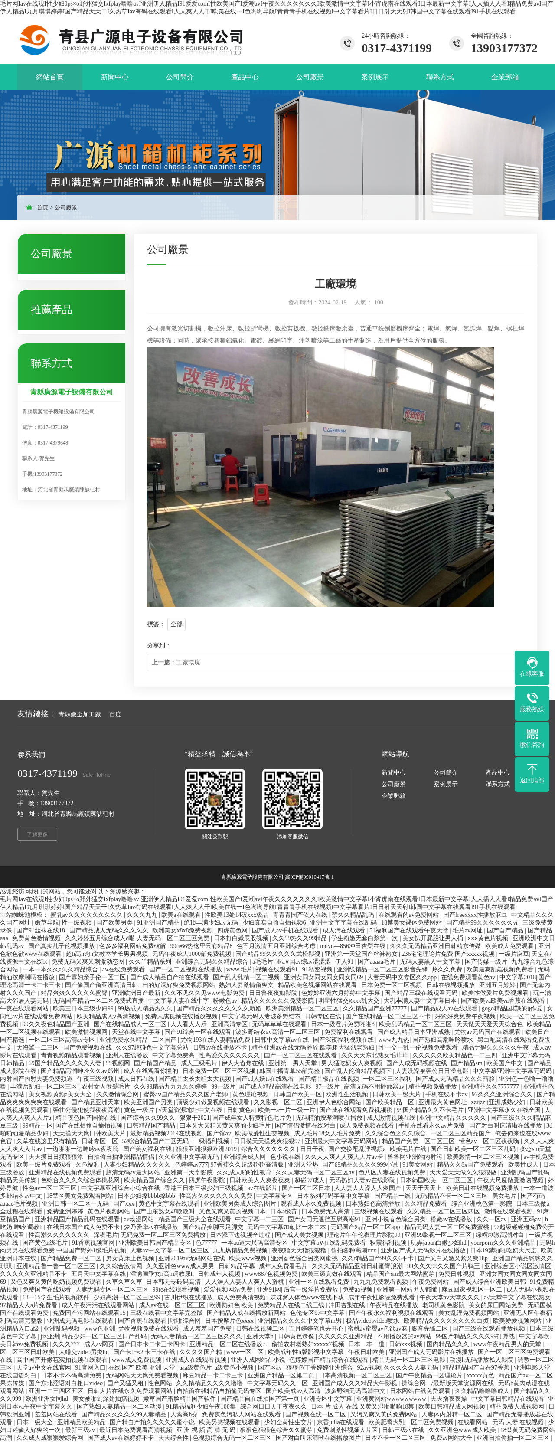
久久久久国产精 (202, 1352)
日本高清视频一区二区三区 (356, 1375)
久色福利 (88, 1164)
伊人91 (345, 961)
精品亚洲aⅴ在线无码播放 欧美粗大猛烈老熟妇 (313, 1047)
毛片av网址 (468, 930)
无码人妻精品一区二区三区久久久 (197, 1336)
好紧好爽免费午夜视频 (466, 1016)
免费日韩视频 (457, 1274)
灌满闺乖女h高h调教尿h (163, 1274)
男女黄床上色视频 (131, 1258)
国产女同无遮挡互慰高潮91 (325, 1219)
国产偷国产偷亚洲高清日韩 (102, 985)
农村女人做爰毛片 (107, 1086)
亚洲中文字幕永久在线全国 (505, 1110)
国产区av (271, 1367)
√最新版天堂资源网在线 (463, 1383)
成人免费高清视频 (242, 1297)
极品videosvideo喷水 (373, 1321)
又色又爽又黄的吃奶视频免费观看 (56, 1282)
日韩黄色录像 (297, 1336)
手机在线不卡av (447, 1094)
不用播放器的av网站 (405, 1336)
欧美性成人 (524, 1164)
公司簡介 (446, 772)
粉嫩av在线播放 (452, 1219)
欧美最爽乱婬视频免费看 (501, 969)
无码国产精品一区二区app (366, 1227)
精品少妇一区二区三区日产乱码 (105, 1336)
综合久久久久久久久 (269, 1149)
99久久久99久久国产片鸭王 (444, 1266)
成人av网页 (100, 1344)
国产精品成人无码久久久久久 (109, 930)
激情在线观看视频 (509, 1211)
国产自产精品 (506, 930)
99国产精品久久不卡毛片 (431, 1110)
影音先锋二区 (430, 1328)
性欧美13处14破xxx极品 (237, 915)
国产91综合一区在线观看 (198, 1032)
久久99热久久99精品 (300, 938)
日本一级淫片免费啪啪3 (343, 1024)
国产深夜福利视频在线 (344, 1040)
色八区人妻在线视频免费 (393, 1172)
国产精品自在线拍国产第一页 (260, 1399)
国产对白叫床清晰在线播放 (506, 1125)
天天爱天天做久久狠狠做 (464, 1172)
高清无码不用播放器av (375, 1086)
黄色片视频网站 (110, 1211)
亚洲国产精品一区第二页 (282, 1375)
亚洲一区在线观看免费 (319, 1282)
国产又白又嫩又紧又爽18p (454, 1258)
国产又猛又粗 (126, 1383)
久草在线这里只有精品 (47, 1141)
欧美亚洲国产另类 (149, 1102)
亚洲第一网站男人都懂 (407, 1289)
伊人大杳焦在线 (244, 1063)
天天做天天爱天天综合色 (490, 1024)
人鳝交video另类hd (85, 1352)
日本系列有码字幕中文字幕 (334, 1196)
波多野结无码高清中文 (356, 1391)
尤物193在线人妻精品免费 (216, 1040)
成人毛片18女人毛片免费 (328, 1133)
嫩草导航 (47, 922)
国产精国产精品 (156, 1063)
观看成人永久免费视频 (312, 1203)
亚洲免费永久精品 (124, 1040)
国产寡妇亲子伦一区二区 (93, 977)
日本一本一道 (367, 1344)
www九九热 (393, 1040)
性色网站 (161, 1383)
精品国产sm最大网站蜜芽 (401, 1274)
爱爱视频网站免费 (229, 1289)
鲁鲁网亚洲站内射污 (416, 1157)
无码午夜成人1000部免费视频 (192, 954)
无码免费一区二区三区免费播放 (164, 1235)
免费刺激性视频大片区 (348, 1430)
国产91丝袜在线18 (41, 930)
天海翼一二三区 (38, 1047)
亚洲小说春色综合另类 (396, 1219)
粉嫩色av (225, 1000)
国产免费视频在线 (88, 1047)
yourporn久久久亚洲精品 (503, 1242)
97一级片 (328, 1086)
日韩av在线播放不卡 (221, 1047)
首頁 (42, 207)
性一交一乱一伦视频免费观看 (419, 1047)
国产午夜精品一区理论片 (430, 1375)
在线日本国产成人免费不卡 (84, 1227)
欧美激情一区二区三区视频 (484, 1157)
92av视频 (369, 1367)
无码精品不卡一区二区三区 (452, 1196)
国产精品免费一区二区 (72, 1258)
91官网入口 (90, 1367)
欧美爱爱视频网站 (518, 1321)
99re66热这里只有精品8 (202, 946)
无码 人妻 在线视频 (518, 1422)
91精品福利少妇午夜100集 (202, 1406)
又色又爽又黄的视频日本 (233, 1211)
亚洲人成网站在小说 (259, 1360)
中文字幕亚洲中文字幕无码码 (513, 1071)
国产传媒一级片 (487, 961)
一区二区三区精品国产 (461, 1133)
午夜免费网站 (431, 1282)
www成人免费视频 (137, 1360)
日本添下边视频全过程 (241, 1235)
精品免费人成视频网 (518, 1406)
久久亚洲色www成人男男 (180, 1266)
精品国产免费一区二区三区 (419, 1141)
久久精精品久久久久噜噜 (210, 1383)
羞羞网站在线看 (57, 1414)
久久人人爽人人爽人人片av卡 (345, 1157)
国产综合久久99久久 (149, 1118)
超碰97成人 (310, 1180)
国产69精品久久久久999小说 (361, 1164)
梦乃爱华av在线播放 (152, 1227)
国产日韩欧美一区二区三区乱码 (474, 1149)
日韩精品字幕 (238, 1266)
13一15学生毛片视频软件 (57, 1297)
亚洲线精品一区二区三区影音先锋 (383, 969)
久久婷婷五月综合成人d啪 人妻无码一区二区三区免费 (138, 938)
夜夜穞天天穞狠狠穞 (300, 1250)
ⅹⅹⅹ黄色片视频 (488, 938)
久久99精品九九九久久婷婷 (171, 1086)
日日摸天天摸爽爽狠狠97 (268, 1141)
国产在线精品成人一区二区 (131, 1024)
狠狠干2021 (195, 1118)
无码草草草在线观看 (280, 1024)
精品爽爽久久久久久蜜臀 (75, 993)
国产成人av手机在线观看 (286, 930)
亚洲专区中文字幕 (329, 1399)
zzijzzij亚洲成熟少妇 (499, 1102)
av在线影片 (263, 1188)
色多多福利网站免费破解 (133, 946)
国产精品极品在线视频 (329, 1079)
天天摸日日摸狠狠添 (57, 1157)
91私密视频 (318, 969)
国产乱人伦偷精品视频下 (358, 1071)
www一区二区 (245, 1352)
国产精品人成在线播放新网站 (247, 1313)
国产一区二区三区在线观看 (301, 1055)
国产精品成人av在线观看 (445, 1008)
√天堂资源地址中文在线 (191, 1110)
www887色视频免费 (272, 1274)
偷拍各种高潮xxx (354, 1250)
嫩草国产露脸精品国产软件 (180, 1399)
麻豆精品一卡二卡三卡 (214, 1375)
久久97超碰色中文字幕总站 (153, 1047)
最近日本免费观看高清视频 (136, 1430)
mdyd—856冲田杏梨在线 (353, 946)
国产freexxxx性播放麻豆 (476, 915)
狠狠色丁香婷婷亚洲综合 (320, 1367)
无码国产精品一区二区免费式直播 (99, 1000)
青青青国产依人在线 (301, 915)
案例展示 (446, 784)
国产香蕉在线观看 (143, 1321)
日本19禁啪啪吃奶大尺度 (504, 1250)
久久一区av (492, 1219)
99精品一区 (38, 1125)
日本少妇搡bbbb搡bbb (147, 1196)
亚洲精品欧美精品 (82, 1422)
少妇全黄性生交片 (289, 1422)
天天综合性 (174, 1438)
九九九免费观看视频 (381, 1282)
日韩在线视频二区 (261, 1328)
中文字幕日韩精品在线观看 (508, 1399)
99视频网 (119, 1063)
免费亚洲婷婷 (66, 1211)
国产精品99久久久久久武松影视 (278, 954)
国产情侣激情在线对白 (306, 1125)
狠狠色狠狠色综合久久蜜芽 (277, 1430)
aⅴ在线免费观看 (124, 969)
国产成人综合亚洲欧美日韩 (490, 1282)
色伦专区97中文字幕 (318, 1313)
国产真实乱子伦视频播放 (62, 946)
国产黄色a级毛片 (46, 1242)
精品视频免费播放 (433, 1086)
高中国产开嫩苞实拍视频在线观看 (62, 1360)
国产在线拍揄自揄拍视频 (90, 1125)
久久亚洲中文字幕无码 (189, 1157)
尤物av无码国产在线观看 (488, 1032)
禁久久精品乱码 (354, 915)
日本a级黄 (284, 1211)
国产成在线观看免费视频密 (357, 1110)
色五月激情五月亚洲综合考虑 (277, 946)
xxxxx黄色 (481, 1375)
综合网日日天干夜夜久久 (274, 1406)
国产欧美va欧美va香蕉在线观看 (504, 1000)
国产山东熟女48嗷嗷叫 (165, 1211)
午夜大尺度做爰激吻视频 (511, 1180)
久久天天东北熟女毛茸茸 (375, 1055)
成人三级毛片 (200, 1063)
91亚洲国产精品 (159, 922)
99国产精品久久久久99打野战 (476, 1336)
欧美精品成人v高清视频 (109, 1016)
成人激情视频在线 (392, 1118)
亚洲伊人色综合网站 (335, 1102)
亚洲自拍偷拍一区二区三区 (514, 1438)
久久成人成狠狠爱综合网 (50, 1438)
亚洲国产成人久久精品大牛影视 (355, 1383)
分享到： (159, 645)
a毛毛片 (262, 961)
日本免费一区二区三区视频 (220, 1071)
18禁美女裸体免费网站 (412, 922)
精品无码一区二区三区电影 (409, 1360)
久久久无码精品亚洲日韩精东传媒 (436, 946)
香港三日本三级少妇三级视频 (204, 1188)
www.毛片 (239, 969)
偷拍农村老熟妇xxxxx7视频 (308, 1344)
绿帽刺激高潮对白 (501, 1235)
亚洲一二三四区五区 (57, 1391)
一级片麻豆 (514, 954)
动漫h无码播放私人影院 (482, 1360)
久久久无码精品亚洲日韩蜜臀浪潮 (358, 1266)
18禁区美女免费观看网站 (80, 1196)
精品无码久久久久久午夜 (496, 1047)
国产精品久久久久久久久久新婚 (219, 1008)
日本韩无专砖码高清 (174, 1282)
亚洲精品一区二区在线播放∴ (229, 1344)
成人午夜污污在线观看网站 (99, 1305)
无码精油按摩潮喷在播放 (330, 1118)
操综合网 (415, 1383)
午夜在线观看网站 (25, 1008)
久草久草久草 (125, 1282)
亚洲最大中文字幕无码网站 (342, 1141)
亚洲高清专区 (230, 1024)
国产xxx (124, 1203)
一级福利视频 (212, 1141)
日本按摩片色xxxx (230, 1321)
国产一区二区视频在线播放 (186, 969)
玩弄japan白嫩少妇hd (439, 1242)
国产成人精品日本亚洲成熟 (414, 1032)
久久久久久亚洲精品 (346, 1336)
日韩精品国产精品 (152, 1125)
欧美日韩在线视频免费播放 (483, 1188)
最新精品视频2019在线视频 (167, 1133)
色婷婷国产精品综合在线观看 (329, 1360)
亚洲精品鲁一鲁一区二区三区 (56, 1266)
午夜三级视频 (96, 1079)
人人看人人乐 (189, 1024)
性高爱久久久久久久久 (230, 1055)
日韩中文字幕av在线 (282, 1040)
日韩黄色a (241, 1110)
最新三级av (81, 1430)
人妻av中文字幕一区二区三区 (170, 1250)
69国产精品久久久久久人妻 (66, 1063)
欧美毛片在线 (409, 1149)
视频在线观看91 (277, 969)
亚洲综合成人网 (245, 1157)
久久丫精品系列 (151, 961)
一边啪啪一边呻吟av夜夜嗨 (83, 1149)
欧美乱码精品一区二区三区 (416, 1024)
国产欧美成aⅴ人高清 (294, 1391)
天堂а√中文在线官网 (44, 1367)
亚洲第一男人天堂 (293, 1063)
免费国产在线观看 (48, 1289)
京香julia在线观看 (341, 1422)
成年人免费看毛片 (284, 1266)
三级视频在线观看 (379, 1211)
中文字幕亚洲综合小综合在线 (121, 1188)
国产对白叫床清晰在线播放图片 (319, 1438)
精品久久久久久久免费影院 (278, 1000)
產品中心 (498, 772)
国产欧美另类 (115, 922)
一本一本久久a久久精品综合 (61, 969)
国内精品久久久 (449, 1344)
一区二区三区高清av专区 (63, 1040)
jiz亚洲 (50, 1336)
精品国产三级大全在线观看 (195, 1219)
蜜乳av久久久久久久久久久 (87, 915)
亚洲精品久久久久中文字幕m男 (300, 1321)
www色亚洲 (99, 1328)
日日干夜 (313, 1149)
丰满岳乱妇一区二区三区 (44, 1086)
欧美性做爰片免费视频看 (496, 993)
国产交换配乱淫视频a (357, 1149)
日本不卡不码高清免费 (72, 1375)
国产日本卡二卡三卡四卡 (152, 1344)
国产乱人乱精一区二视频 (247, 977)
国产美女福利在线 (148, 1149)
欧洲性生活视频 (348, 1094)
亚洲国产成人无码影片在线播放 (424, 1250)
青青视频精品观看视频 (72, 1055)
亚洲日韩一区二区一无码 (76, 1203)
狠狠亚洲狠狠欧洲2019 (207, 1149)
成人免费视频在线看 (368, 1125)
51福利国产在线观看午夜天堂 (409, 930)
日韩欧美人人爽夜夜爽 (260, 1180)
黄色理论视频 (251, 1094)
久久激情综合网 (118, 1094)
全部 (176, 624)
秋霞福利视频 (389, 1242)
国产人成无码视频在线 (417, 1063)
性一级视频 (78, 922)
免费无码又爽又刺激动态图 (89, 961)
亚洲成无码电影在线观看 (81, 1321)
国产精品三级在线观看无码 (422, 993)
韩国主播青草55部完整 (290, 1071)
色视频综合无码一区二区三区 (233, 1438)
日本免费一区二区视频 (392, 985)
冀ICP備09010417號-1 (309, 877)
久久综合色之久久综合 (396, 1133)
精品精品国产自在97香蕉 (477, 1367)
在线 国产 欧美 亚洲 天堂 (142, 1367)
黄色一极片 (140, 1110)
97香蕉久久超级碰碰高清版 (248, 1164)
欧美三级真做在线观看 (332, 1274)
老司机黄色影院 (444, 1305)
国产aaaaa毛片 (377, 961)
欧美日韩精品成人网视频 (452, 1406)
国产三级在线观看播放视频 (489, 1328)
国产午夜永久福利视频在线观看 (392, 1313)
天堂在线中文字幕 (137, 1032)
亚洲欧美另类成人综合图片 (240, 1203)
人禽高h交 (184, 1414)
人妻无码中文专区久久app (402, 977)
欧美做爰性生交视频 (263, 1133)
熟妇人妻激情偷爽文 (247, 985)
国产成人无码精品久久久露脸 (456, 1079)
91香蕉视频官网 (94, 1242)
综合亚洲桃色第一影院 (482, 1203)
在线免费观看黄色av (469, 977)
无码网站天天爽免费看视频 (143, 1375)
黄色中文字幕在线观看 (170, 1203)
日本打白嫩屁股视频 (242, 938)
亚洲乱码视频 (62, 1328)
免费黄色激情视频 (37, 938)
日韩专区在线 (324, 1016)
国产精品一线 (393, 1196)
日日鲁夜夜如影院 (274, 993)
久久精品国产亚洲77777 (375, 1008)
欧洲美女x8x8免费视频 (183, 930)
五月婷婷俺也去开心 (317, 1328)
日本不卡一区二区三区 (396, 1438)
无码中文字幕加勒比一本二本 (287, 1227)
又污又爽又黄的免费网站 (384, 1414)
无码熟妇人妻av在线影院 (363, 1180)
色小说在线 (286, 1157)
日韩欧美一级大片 (397, 1094)
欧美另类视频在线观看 (230, 1422)
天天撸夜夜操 (450, 1399)
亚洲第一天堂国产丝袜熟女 (362, 954)
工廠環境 (176, 662)
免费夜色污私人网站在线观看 (242, 1414)
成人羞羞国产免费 (208, 1328)
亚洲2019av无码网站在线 (192, 1258)
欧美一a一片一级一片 (287, 1110)
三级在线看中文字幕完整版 (167, 1313)
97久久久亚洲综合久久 (503, 1094)
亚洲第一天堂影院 (189, 1172)
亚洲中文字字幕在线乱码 (344, 922)
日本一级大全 (35, 1422)
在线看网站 (473, 1422)
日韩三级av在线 (404, 1430)
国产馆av (219, 1133)
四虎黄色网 (233, 930)
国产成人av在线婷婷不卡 (122, 1438)
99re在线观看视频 (176, 1289)
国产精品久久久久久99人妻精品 (125, 1414)
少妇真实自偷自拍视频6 (275, 922)
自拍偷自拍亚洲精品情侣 (122, 1157)
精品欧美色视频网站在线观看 (318, 985)
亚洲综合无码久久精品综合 (212, 961)
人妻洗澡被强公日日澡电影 (432, 1071)
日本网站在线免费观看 (421, 1391)
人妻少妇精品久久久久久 (138, 1164)
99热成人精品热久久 (146, 1008)
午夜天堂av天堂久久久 (450, 1297)
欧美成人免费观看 (510, 946)
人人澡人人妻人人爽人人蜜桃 (245, 1282)
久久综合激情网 (122, 1266)
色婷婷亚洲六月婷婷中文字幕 (341, 993)
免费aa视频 (358, 1289)
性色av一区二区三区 (50, 1188)
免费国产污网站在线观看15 (90, 1313)
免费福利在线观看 (349, 1032)
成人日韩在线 (137, 1079)
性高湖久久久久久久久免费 (217, 1196)
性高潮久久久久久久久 (60, 1235)
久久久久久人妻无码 (412, 1367)
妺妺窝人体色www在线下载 (308, 1297)
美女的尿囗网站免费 (497, 1305)
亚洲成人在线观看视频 (197, 1360)
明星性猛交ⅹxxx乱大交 (349, 1000)
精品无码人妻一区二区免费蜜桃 (447, 1227)
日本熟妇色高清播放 (374, 1203)
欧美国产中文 (505, 1063)
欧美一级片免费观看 (44, 1164)
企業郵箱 (394, 796)
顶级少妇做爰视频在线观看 (213, 1102)
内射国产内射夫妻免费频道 (37, 1079)
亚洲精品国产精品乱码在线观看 (78, 1219)
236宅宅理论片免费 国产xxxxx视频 (449, 954)
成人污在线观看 (345, 930)
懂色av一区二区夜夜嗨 (490, 1141)
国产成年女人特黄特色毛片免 (252, 1118)
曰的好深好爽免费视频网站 (179, 985)
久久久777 (67, 1344)
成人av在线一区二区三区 (173, 1305)
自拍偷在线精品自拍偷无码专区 (219, 1391)
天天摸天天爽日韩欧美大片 (90, 1133)
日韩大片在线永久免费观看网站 (131, 1391)
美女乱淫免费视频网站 (469, 1313)
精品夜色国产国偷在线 (87, 1118)
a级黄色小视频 (235, 1367)
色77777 (207, 1242)
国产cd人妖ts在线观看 (265, 1079)
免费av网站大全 (452, 1438)
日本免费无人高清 (326, 1211)
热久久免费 (448, 969)
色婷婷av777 (191, 1164)
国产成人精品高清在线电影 (275, 1086)
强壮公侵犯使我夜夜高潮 (87, 1110)
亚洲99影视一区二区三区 (439, 1235)
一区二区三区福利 (388, 1079)
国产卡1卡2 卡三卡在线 (145, 1352)
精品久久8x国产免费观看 (471, 1164)
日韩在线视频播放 (451, 985)
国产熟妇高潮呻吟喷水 (443, 1040)
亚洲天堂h (260, 1336)
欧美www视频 (248, 1258)
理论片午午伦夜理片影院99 (364, 1235)
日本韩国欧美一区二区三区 (437, 1180)
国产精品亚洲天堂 (96, 1102)
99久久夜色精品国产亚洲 (57, 1024)
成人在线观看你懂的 (152, 1071)
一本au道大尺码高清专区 (255, 1242)
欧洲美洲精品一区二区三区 (303, 1008)
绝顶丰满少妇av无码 (212, 922)
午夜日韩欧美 (367, 1352)
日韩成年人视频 (220, 1274)
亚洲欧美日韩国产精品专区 (156, 1242)
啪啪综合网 (186, 1321)
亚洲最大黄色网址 (443, 1102)
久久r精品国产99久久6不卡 (378, 1258)
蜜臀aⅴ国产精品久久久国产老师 (186, 1094)
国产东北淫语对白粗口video (66, 1383)
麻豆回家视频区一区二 (472, 1289)
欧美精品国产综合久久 (155, 1180)
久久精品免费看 (427, 1203)
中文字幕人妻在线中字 (179, 1000)
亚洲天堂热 (304, 1164)
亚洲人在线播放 (128, 1055)
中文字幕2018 (518, 977)
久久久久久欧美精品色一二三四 (455, 1055)
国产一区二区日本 (307, 1188)
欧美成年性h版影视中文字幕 (307, 1352)
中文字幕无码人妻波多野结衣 (262, 1016)
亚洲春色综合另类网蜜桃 (305, 1258)
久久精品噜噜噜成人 (483, 1391)
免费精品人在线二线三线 (292, 1305)
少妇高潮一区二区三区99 (128, 1297)
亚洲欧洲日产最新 (137, 993)
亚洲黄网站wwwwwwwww (392, 1399)
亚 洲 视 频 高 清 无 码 (206, 1430)
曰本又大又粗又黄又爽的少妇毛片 (226, 1125)
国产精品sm (467, 1063)
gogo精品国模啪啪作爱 (513, 1008)
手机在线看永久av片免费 (432, 1125)
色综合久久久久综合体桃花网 (81, 1180)
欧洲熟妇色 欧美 (232, 1305)
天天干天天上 (424, 1188)
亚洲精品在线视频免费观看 (66, 1172)
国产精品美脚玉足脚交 (214, 1227)
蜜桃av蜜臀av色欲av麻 (378, 1328)
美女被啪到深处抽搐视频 (106, 1399)
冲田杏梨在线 (348, 1305)
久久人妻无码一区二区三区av (316, 1172)
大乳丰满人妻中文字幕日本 (421, 1000)
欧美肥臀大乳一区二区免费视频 (412, 1422)
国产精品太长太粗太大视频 (195, 1079)
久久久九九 (143, 915)
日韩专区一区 (101, 1141)
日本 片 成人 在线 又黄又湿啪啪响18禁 (363, 1406)
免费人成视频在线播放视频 (182, 1016)
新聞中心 (394, 772)
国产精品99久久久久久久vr (482, 922)
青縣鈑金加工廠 (80, 714)
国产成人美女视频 (300, 1235)
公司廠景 (66, 207)
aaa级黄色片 (196, 1367)
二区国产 (165, 1040)
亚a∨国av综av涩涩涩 (304, 961)
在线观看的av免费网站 (410, 915)
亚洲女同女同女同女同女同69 (324, 977)
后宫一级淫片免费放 (312, 1289)
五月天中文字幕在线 (99, 1274)
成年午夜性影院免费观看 (382, 1297)
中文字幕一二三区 (260, 1219)
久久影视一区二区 (279, 1102)
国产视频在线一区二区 (316, 1414)
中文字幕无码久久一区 (278, 1383)
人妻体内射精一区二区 (452, 1414)
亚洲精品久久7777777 (491, 1086)
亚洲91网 (269, 1289)
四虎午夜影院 (208, 1180)
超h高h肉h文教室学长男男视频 (108, 954)
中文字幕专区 (275, 1196)
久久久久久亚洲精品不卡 (34, 1274)
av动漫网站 (140, 1219)
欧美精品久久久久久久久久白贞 (447, 1321)
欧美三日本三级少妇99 (84, 1008)
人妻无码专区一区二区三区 (112, 1289)
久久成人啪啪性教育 (245, 1172)
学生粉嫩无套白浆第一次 (365, 938)
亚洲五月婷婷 (498, 985)
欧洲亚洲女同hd (48, 1399)
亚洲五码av (526, 1219)
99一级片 (223, 1086)
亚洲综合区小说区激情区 (518, 1266)
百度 (115, 714)
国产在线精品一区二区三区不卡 (389, 1016)
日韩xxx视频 (406, 1344)
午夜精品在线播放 (394, 1305)
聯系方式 (498, 784)
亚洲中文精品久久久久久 (453, 1118)
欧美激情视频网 (87, 1032)
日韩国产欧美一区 (298, 1094)
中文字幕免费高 (174, 1055)
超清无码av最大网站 (134, 1172)
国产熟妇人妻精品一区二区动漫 (120, 1406)
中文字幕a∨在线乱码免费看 (329, 1242)
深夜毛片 (106, 1235)
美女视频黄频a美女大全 (61, 1094)
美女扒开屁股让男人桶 (433, 938)
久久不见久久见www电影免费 (205, 993)
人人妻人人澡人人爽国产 (368, 1188)
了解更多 (37, 834)
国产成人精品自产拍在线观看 (170, 977)
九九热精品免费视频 (241, 1250)
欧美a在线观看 (181, 915)
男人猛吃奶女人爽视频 (352, 1063)
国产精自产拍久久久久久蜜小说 (153, 1422)
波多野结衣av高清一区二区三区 (278, 1032)
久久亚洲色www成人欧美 (463, 1430)
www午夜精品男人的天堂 (508, 1344)
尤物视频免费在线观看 (149, 1328)
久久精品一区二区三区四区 (444, 1211)
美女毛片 (505, 1196)
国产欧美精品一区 (391, 1102)
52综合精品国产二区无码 (156, 1141)
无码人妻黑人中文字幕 (431, 961)
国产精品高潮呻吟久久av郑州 (81, 1071)
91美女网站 (418, 1164)
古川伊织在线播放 (189, 1297)
